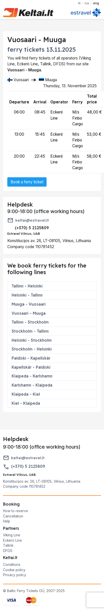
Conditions (11, 565)
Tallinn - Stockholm (30, 322)
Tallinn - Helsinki (27, 285)
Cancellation (13, 516)
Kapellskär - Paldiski (31, 367)
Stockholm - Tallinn (30, 331)
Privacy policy (14, 575)
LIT (79, 3)
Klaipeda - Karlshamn (32, 376)
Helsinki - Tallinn (27, 295)
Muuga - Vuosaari (29, 304)
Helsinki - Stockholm (32, 340)
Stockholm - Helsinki (32, 349)
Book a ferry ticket (27, 182)
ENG (96, 3)
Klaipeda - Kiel (26, 394)
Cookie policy (14, 570)
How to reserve (15, 511)
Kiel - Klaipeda (26, 403)
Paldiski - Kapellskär (31, 358)
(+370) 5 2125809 (28, 466)
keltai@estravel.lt (32, 220)
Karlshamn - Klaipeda (32, 385)
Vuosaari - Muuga (29, 313)
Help (6, 521)
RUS (87, 3)
